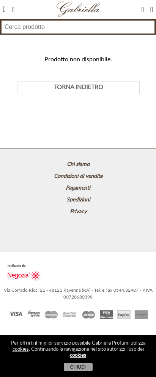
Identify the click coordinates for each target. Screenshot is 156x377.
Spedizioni (78, 199)
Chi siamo (78, 164)
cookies (21, 349)
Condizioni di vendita (78, 176)
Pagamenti (78, 187)
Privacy (78, 211)
